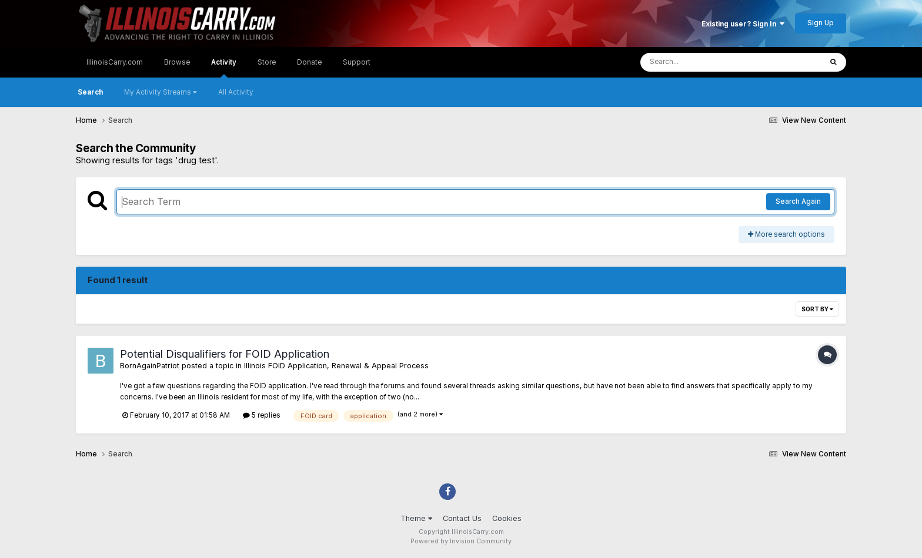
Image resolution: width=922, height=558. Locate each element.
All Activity (235, 92)
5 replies (261, 415)
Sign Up (820, 23)
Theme (416, 518)
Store (267, 62)
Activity (223, 68)
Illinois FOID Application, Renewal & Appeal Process (336, 365)
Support (356, 62)
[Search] (701, 62)
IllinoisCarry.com (114, 62)
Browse (177, 62)
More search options (786, 234)
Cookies (507, 518)
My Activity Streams (160, 92)
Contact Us (462, 518)
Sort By (817, 308)
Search (90, 92)
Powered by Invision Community (461, 541)
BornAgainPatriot (149, 365)
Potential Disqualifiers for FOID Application (224, 354)
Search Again (798, 201)
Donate (309, 62)
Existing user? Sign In (742, 24)
